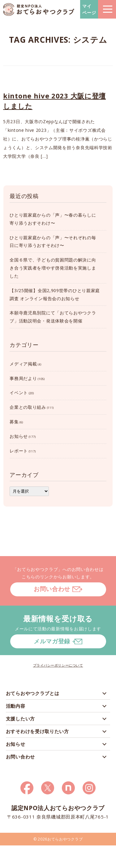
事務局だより (23, 378)
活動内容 (15, 706)
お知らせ (19, 436)
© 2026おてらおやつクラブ (58, 839)
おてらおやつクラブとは (32, 693)
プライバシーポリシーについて (58, 665)
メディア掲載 (23, 364)
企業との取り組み (28, 407)
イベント (19, 392)
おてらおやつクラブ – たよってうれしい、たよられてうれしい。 (38, 9)
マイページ (89, 9)
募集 (14, 422)
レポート (19, 451)
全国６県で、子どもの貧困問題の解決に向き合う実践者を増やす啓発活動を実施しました (53, 268)
